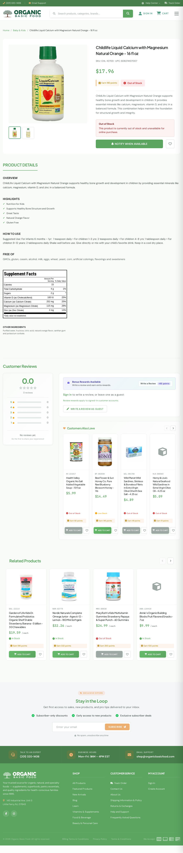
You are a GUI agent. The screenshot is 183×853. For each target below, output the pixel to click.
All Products (79, 790)
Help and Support (119, 819)
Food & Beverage (82, 825)
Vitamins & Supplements (86, 819)
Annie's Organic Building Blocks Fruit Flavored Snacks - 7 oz (156, 623)
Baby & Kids (19, 35)
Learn (75, 813)
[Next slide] (173, 434)
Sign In (151, 790)
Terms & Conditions (121, 846)
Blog (75, 807)
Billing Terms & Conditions (75, 846)
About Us (115, 802)
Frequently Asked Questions (125, 825)
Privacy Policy (100, 846)
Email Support (39, 3)
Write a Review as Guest (86, 414)
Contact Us (116, 796)
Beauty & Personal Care (85, 830)
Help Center (151, 3)
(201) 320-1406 (13, 3)
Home (6, 35)
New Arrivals (79, 802)
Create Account (156, 796)
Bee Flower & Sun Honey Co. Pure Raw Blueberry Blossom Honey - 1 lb (104, 491)
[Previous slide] (166, 434)
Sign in (67, 400)
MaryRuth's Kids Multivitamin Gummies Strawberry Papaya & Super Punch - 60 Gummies (112, 623)
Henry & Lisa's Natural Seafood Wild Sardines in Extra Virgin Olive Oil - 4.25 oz (162, 491)
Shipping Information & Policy (126, 807)
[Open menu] (176, 16)
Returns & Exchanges (121, 813)
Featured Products (82, 796)
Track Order (172, 3)
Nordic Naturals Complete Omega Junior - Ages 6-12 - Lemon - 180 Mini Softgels (68, 623)
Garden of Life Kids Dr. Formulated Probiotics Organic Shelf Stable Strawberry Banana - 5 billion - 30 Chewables (26, 627)
